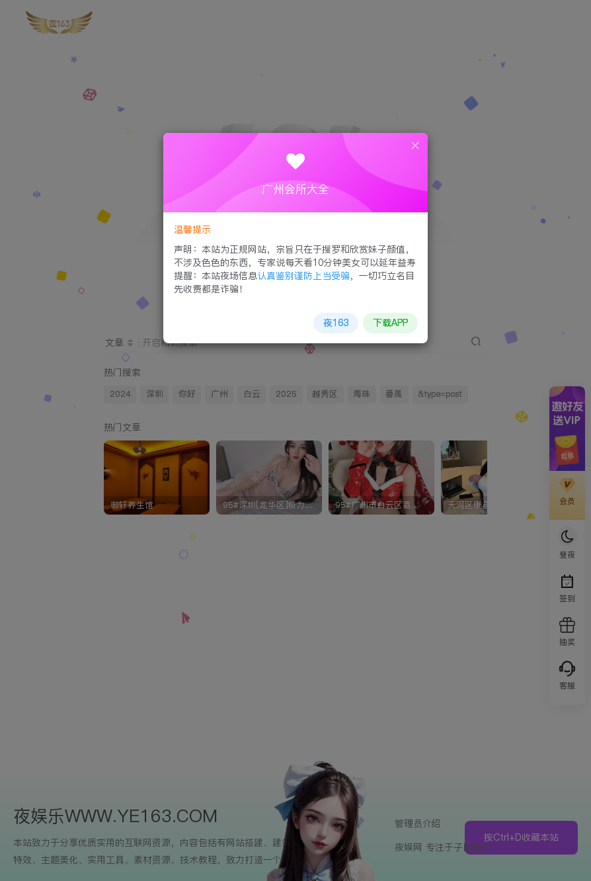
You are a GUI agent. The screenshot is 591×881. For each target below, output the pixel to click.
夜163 (335, 320)
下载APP (388, 320)
